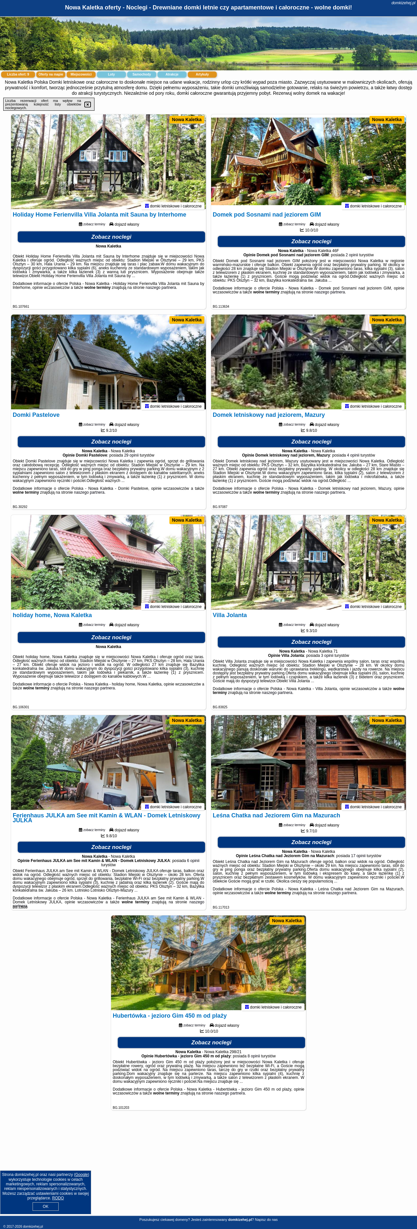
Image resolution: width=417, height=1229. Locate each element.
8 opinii (254, 1059)
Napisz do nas (266, 1220)
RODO (58, 1198)
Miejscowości (81, 74)
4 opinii (353, 458)
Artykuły (202, 74)
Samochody (142, 74)
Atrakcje (171, 74)
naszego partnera (161, 290)
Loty (111, 74)
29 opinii (131, 458)
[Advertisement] (208, 1168)
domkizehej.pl (403, 3)
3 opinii (327, 658)
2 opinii (352, 258)
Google (81, 1174)
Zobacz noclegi (112, 240)
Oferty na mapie (50, 74)
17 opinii (358, 858)
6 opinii (193, 863)
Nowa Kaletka (187, 119)
